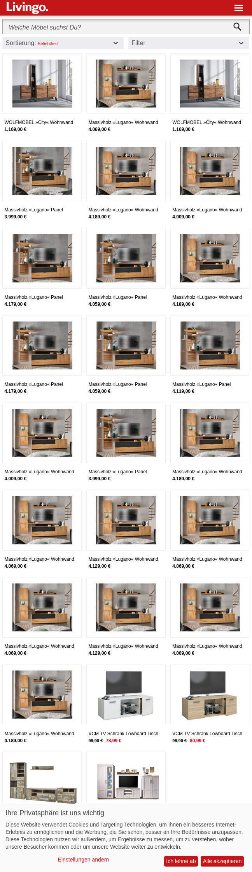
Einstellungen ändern (83, 859)
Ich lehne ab (181, 861)
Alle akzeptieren (222, 861)
